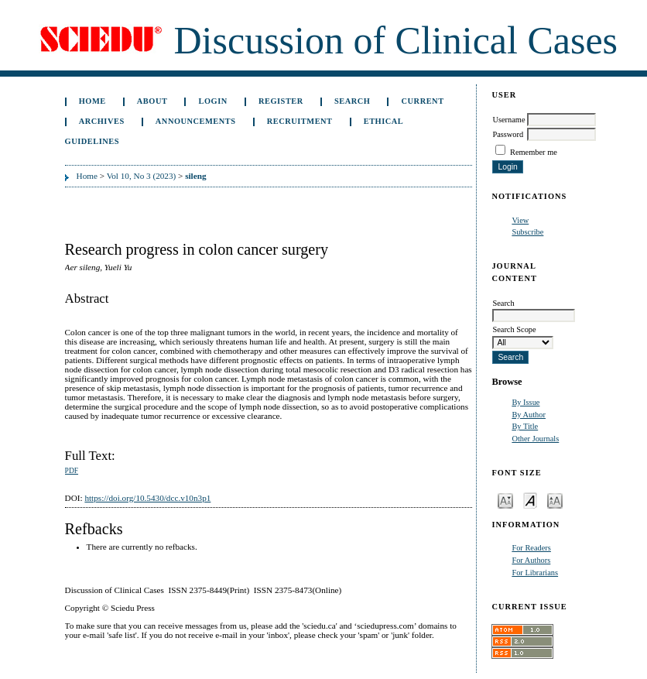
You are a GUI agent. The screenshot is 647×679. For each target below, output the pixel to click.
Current (423, 101)
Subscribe (527, 232)
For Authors (531, 560)
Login (213, 101)
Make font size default (530, 500)
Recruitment (300, 121)
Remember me (533, 152)
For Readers (531, 548)
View (520, 220)
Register (280, 101)
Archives (102, 121)
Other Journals (535, 438)
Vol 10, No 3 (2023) (141, 175)
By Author (529, 414)
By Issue (525, 402)
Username (508, 119)
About (152, 101)
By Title (525, 426)
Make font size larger (555, 500)
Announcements (196, 121)
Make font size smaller (505, 500)
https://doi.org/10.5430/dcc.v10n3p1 (147, 497)
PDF (71, 471)
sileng (195, 175)
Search (352, 101)
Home (92, 101)
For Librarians (535, 572)
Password (507, 134)
